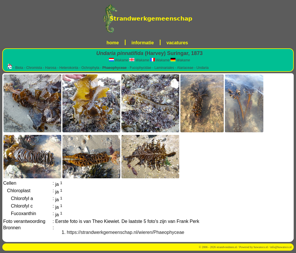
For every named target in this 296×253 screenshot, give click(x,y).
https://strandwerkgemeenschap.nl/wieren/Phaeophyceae (125, 232)
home (113, 42)
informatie (143, 42)
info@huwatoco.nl (281, 247)
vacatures (177, 42)
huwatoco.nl (261, 247)
